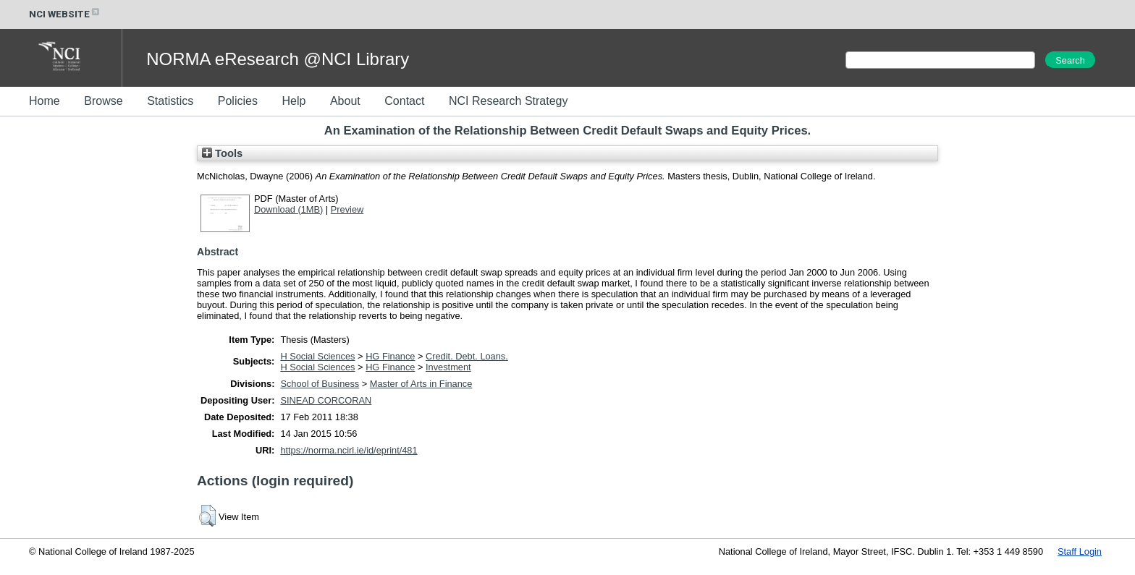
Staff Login (1080, 551)
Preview (347, 209)
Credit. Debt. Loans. (467, 356)
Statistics (170, 101)
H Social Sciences (317, 356)
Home (44, 101)
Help (293, 101)
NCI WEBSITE (65, 14)
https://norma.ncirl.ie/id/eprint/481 (348, 450)
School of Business (319, 383)
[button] (207, 516)
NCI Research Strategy (508, 101)
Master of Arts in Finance (421, 383)
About (345, 101)
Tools (222, 153)
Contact (404, 101)
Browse (103, 101)
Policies (238, 101)
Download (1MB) (288, 209)
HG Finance (390, 356)
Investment (448, 367)
